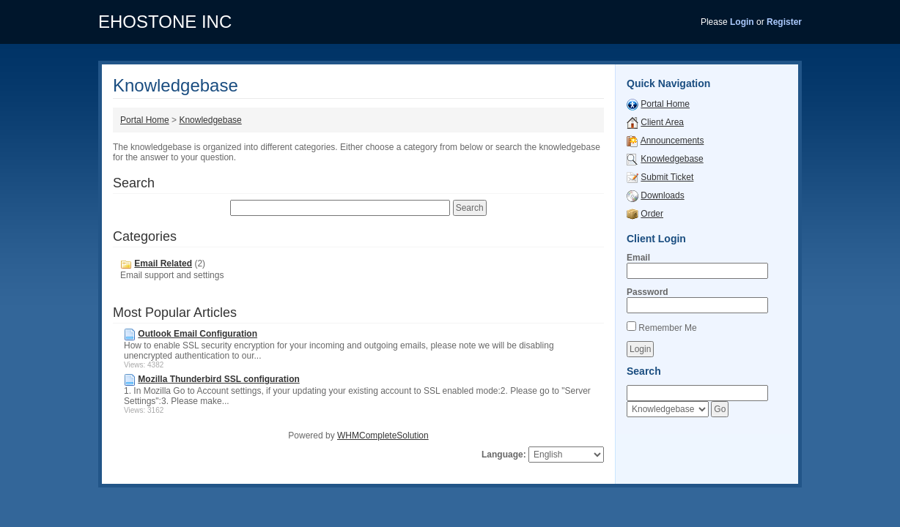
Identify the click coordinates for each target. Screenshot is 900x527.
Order (652, 214)
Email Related (163, 263)
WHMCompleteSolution (383, 435)
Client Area (662, 122)
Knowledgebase (210, 120)
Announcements (672, 140)
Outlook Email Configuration (197, 334)
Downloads (662, 195)
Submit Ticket (667, 177)
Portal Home (144, 120)
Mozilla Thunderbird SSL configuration (218, 379)
